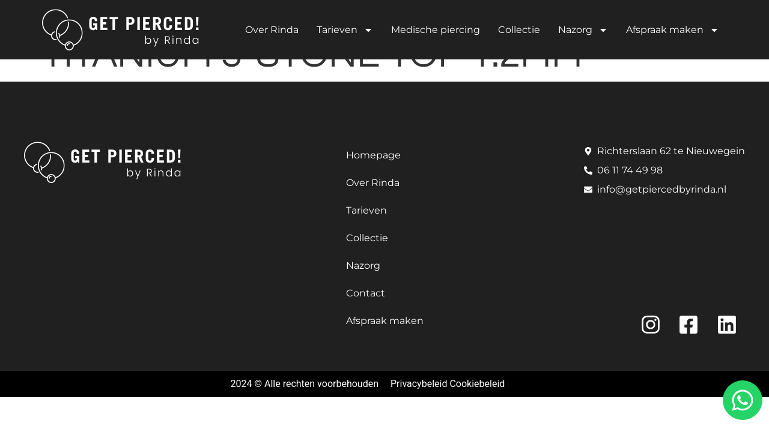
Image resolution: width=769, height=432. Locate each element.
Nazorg (583, 30)
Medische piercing (435, 29)
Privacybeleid (419, 383)
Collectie (519, 29)
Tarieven (345, 30)
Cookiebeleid (477, 383)
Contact (365, 293)
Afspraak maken (672, 30)
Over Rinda (272, 29)
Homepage (373, 155)
